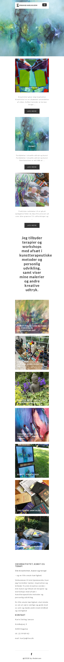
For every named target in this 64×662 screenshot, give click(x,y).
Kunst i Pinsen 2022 (28, 474)
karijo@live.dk (27, 638)
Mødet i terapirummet (30, 546)
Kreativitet (32, 88)
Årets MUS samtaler (29, 510)
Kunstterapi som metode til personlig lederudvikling (32, 328)
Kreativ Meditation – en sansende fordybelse (31, 401)
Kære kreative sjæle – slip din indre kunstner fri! (31, 364)
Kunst (32, 146)
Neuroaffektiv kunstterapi (32, 201)
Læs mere (32, 111)
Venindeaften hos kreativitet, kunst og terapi (30, 436)
